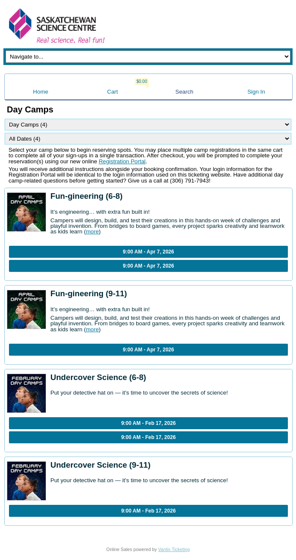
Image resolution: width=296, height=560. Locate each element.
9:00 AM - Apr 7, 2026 (148, 252)
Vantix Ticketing (174, 549)
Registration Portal (122, 161)
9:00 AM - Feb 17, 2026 (148, 423)
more (92, 231)
